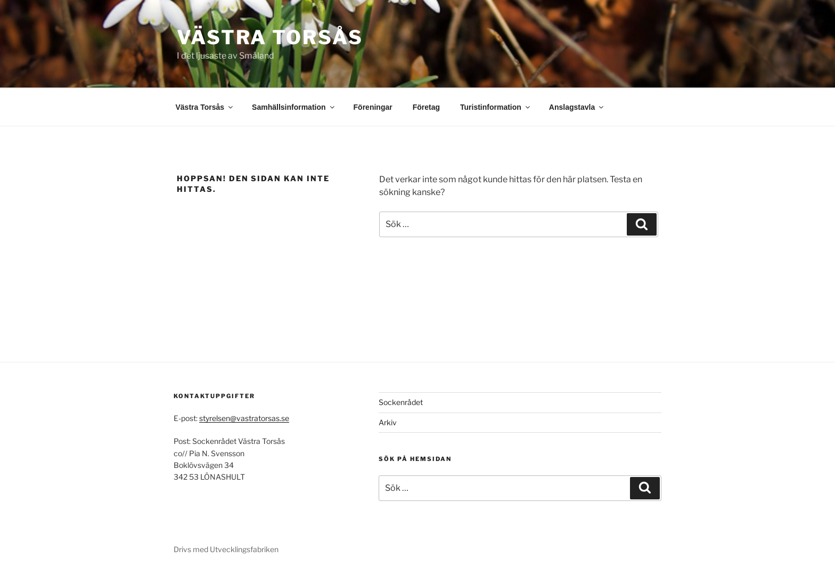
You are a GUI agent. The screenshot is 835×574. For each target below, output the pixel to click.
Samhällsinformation (293, 107)
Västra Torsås (270, 37)
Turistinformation (495, 107)
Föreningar (373, 107)
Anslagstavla (577, 107)
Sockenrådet (401, 402)
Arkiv (388, 422)
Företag (426, 107)
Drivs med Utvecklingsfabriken (226, 549)
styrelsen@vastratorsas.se (244, 418)
